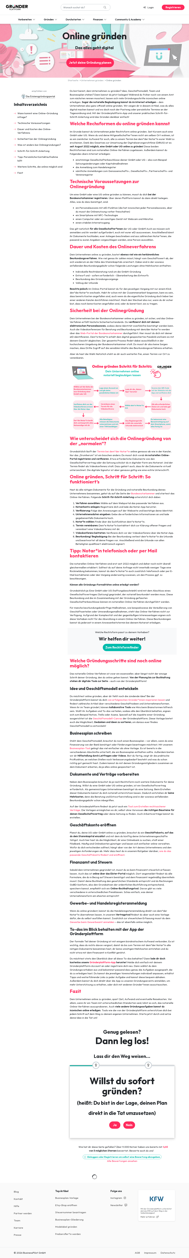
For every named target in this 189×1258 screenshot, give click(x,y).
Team (17, 1220)
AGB (137, 1252)
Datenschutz (168, 1252)
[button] (149, 7)
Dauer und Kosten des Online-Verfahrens (34, 131)
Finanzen (100, 19)
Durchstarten (75, 19)
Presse (17, 1234)
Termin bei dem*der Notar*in (113, 451)
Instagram (118, 1197)
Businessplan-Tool (80, 748)
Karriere (18, 1227)
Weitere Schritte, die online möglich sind (39, 166)
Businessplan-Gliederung (69, 1219)
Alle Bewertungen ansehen (122, 1160)
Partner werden (23, 1213)
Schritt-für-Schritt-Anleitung (33, 150)
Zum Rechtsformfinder (122, 647)
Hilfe (16, 1206)
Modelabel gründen (66, 1226)
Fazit (20, 172)
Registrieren (173, 7)
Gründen (51, 19)
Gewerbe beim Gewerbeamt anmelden (92, 922)
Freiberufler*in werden (68, 1233)
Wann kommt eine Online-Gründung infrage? (37, 115)
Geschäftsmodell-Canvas (107, 718)
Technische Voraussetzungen (33, 122)
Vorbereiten (27, 19)
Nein (129, 1125)
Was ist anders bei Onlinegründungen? (39, 144)
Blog (16, 1191)
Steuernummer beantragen (70, 1212)
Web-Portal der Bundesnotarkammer (101, 333)
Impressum (150, 1252)
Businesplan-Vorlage (66, 1197)
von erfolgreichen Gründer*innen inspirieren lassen (136, 699)
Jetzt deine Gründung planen (90, 63)
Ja (115, 1125)
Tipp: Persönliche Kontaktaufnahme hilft (37, 158)
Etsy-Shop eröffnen (66, 1205)
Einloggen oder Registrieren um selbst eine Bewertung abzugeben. (122, 1157)
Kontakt (18, 1198)
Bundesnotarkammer (143, 493)
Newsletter (118, 1205)
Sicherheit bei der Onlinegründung (36, 138)
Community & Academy (130, 19)
